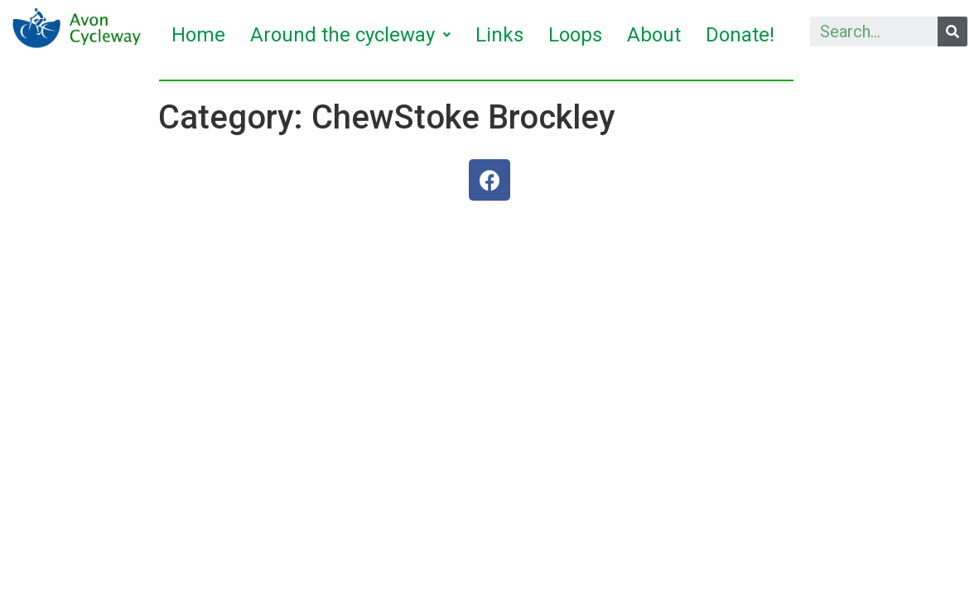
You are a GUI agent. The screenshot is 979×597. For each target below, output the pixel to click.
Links (499, 34)
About (654, 34)
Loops (575, 34)
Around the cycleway (350, 34)
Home (198, 34)
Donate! (740, 34)
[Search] (952, 31)
